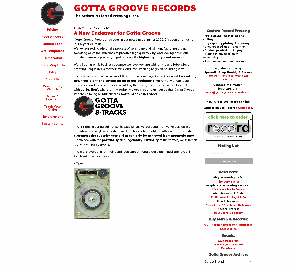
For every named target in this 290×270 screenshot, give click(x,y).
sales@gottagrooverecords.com (228, 92)
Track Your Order (52, 108)
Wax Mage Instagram (228, 244)
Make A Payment (52, 98)
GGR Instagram (228, 240)
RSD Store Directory (228, 213)
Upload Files (52, 44)
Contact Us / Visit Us (52, 88)
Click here (245, 107)
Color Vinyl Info (52, 65)
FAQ (52, 72)
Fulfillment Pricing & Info (228, 197)
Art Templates (52, 51)
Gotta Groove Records (135, 8)
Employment (52, 116)
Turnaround (52, 58)
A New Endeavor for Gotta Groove (117, 33)
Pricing (52, 29)
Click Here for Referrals (228, 189)
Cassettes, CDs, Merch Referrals (228, 205)
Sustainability (52, 123)
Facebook (228, 248)
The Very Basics (228, 181)
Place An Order (53, 36)
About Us (52, 79)
